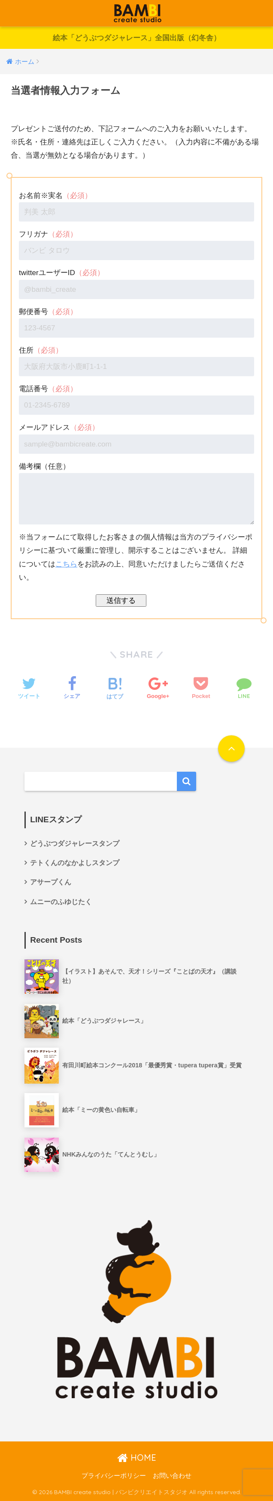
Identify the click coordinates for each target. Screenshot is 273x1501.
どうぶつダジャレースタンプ (74, 843)
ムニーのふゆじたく (61, 901)
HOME (136, 1457)
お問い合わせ (172, 1475)
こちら (66, 564)
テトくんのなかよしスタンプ (74, 862)
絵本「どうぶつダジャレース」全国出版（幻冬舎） (137, 38)
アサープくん (50, 882)
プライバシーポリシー (114, 1475)
